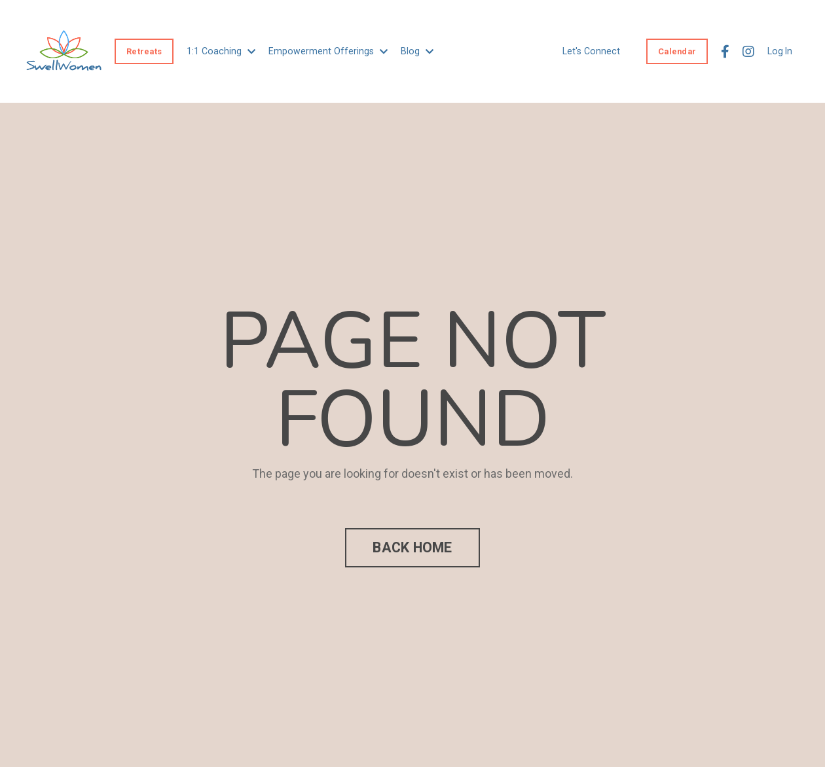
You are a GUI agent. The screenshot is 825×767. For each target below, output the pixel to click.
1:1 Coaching (220, 51)
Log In (780, 51)
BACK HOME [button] (412, 547)
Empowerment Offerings (324, 51)
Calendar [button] (678, 51)
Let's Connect (593, 51)
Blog (412, 51)
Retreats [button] (144, 51)
